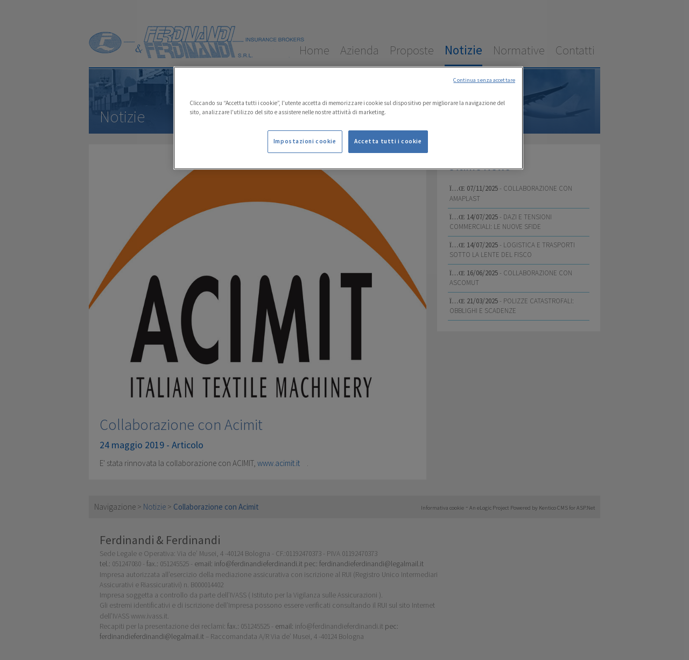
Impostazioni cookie (304, 141)
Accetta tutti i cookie (388, 141)
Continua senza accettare (484, 80)
